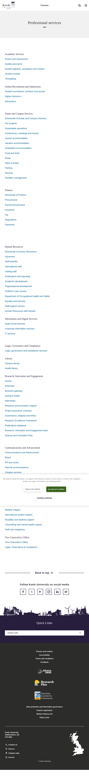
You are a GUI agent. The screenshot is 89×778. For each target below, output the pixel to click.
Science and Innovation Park (19, 435)
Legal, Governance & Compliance (21, 547)
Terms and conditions (44, 659)
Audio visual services (15, 324)
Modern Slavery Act (44, 714)
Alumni (8, 381)
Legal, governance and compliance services (26, 351)
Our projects (11, 123)
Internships (10, 401)
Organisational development (18, 286)
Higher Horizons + (13, 96)
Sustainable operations (16, 128)
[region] (44, 490)
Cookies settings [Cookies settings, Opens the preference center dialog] (44, 498)
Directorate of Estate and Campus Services (25, 118)
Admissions (10, 101)
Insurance (9, 210)
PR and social (11, 462)
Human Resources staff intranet (20, 311)
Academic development (16, 281)
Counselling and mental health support (23, 524)
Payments (10, 224)
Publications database (15, 425)
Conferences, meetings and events (21, 133)
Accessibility (44, 655)
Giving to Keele (12, 396)
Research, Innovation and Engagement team (26, 430)
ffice (26, 542)
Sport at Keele (12, 163)
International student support (18, 515)
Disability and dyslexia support (19, 519)
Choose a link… (44, 632)
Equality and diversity (15, 301)
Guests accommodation (16, 138)
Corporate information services (20, 328)
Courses (45, 5)
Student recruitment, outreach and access (25, 91)
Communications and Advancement (22, 452)
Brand (8, 457)
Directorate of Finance (15, 195)
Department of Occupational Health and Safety (27, 296)
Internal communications (16, 467)
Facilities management (16, 178)
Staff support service (15, 306)
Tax (6, 215)
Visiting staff (11, 271)
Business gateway (13, 391)
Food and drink (12, 153)
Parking (8, 168)
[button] (79, 5)
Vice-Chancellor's (13, 542)
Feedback (45, 662)
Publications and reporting (17, 276)
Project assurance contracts (18, 411)
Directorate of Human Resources (20, 251)
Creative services (13, 472)
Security (9, 173)
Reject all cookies (33, 489)
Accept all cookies (56, 489)
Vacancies (10, 256)
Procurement (11, 200)
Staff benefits (11, 261)
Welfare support (12, 510)
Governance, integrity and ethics (20, 415)
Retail (7, 158)
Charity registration (44, 710)
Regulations (10, 220)
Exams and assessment (16, 59)
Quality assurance (13, 64)
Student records (12, 74)
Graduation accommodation (18, 148)
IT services (10, 333)
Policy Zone (44, 717)
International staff (13, 266)
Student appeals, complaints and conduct (25, 69)
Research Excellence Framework (21, 420)
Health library (11, 368)
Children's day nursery (16, 291)
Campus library (12, 363)
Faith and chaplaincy (15, 529)
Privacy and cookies (44, 651)
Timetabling (10, 79)
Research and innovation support (21, 405)
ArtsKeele (9, 386)
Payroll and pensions (15, 205)
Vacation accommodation (17, 143)
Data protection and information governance (44, 707)
